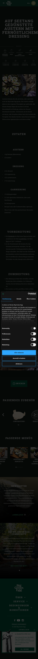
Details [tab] (19, 299)
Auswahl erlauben (19, 358)
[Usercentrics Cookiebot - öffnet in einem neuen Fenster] (28, 294)
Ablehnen (19, 364)
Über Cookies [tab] (31, 299)
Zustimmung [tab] (6, 299)
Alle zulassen (19, 352)
